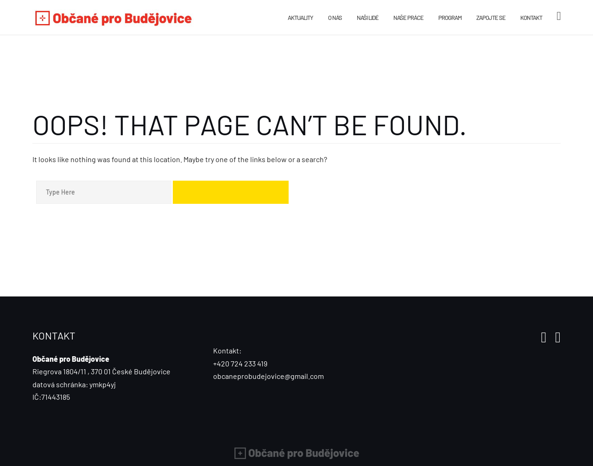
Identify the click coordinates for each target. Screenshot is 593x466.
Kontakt (531, 17)
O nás (335, 17)
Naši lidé (368, 17)
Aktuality (300, 17)
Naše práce (408, 17)
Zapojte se (490, 17)
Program (449, 17)
